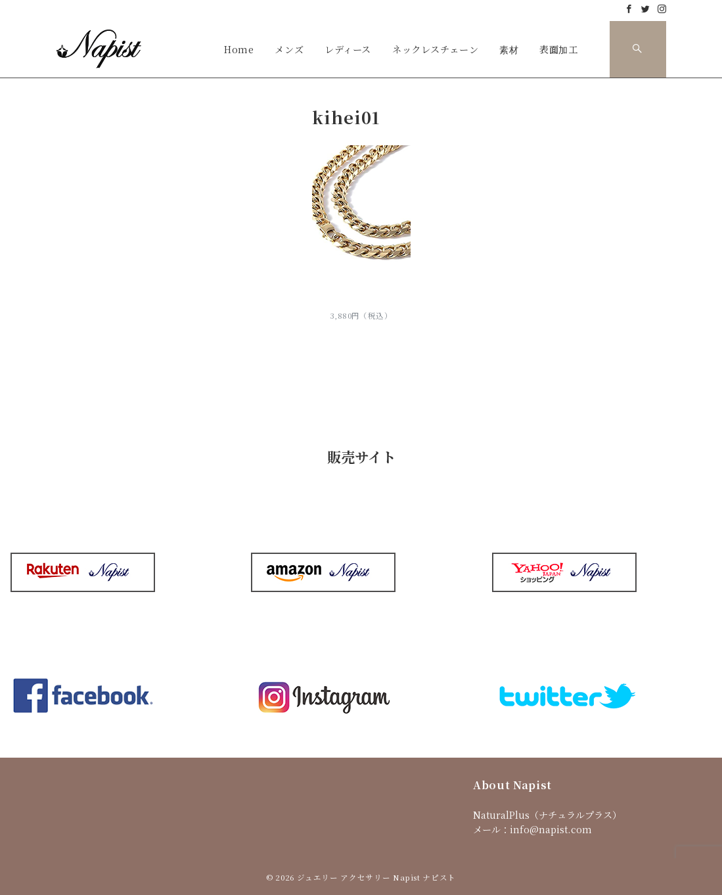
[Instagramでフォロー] (662, 9)
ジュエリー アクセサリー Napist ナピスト (376, 877)
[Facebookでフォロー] (629, 9)
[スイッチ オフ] (638, 49)
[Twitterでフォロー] (645, 9)
